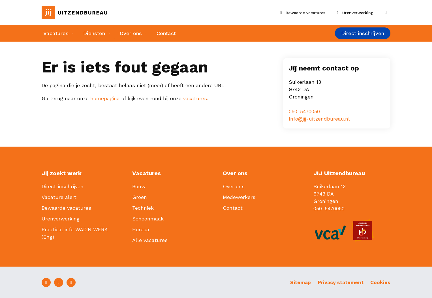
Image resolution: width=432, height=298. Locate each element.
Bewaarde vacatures (66, 208)
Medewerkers (239, 197)
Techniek (143, 208)
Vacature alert (59, 197)
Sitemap (298, 282)
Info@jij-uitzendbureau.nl (319, 119)
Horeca (140, 229)
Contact (168, 34)
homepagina (105, 98)
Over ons (132, 34)
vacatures (195, 98)
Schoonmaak (148, 218)
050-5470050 (304, 111)
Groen (139, 197)
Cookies (380, 282)
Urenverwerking (61, 218)
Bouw (139, 186)
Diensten (94, 34)
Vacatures (54, 34)
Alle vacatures (150, 240)
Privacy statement (339, 282)
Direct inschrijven (362, 34)
